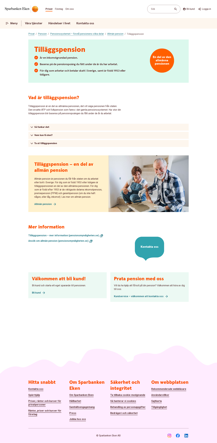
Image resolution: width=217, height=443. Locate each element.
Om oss (69, 9)
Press (72, 413)
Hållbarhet (75, 401)
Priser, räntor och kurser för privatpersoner (44, 403)
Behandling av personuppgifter (128, 407)
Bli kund (189, 9)
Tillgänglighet (159, 407)
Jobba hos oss (77, 419)
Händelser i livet (59, 23)
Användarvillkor (160, 395)
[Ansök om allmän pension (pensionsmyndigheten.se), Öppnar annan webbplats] (60, 241)
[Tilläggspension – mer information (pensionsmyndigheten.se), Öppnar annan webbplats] (65, 235)
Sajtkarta (156, 401)
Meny (11, 23)
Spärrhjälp (34, 395)
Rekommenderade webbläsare (168, 389)
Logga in (204, 9)
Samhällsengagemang (82, 407)
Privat (49, 9)
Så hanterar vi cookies (123, 401)
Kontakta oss (85, 23)
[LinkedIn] (186, 435)
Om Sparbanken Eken (81, 395)
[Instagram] (169, 435)
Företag (59, 9)
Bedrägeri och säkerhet (124, 413)
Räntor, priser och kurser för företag (44, 412)
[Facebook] (177, 435)
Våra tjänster (33, 23)
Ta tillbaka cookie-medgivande (127, 395)
